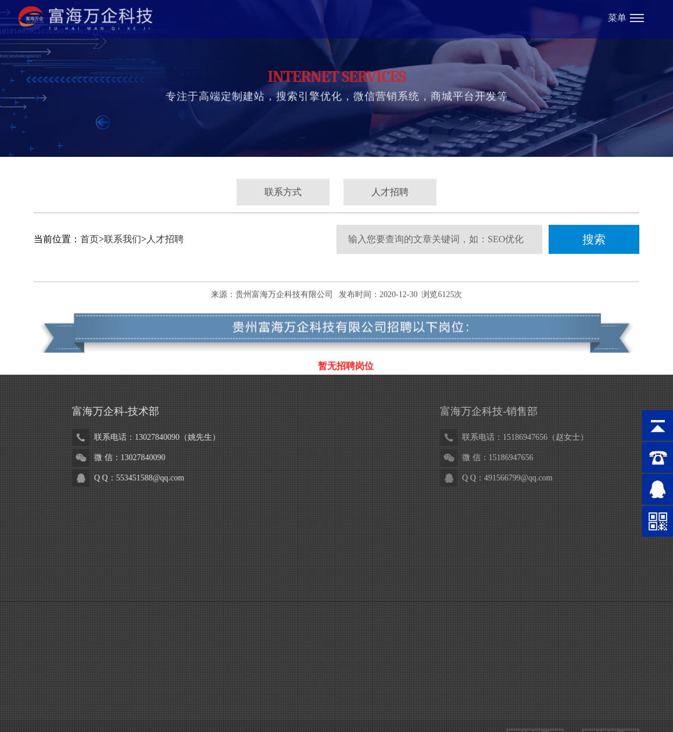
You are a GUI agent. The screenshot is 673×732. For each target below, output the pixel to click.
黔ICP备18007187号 (413, 657)
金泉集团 (338, 694)
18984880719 (118, 529)
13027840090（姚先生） (221, 437)
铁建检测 (300, 694)
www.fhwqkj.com (186, 619)
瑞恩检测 (453, 694)
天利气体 (415, 694)
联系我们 (122, 239)
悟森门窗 (223, 694)
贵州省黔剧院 (177, 694)
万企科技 (130, 694)
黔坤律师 (262, 694)
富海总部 (92, 694)
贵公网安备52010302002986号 (275, 657)
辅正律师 (376, 694)
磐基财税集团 (58, 713)
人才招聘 (390, 196)
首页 (89, 239)
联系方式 (283, 196)
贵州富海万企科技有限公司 (284, 310)
